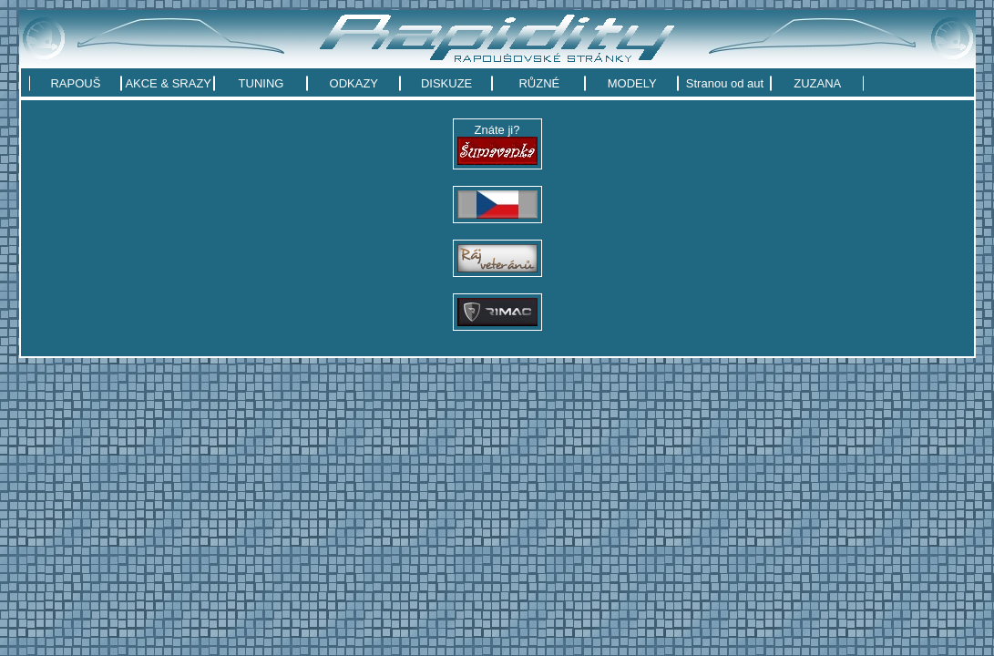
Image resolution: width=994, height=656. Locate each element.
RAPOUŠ (75, 83)
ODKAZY (354, 83)
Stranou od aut (724, 83)
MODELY (632, 83)
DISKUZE (446, 83)
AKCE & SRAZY (168, 83)
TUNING (261, 83)
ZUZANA (817, 83)
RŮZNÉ (538, 83)
